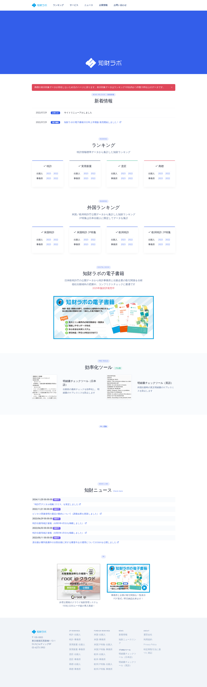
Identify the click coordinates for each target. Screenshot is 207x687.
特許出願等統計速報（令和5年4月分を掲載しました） (59, 523)
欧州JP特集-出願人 (103, 664)
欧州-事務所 (100, 659)
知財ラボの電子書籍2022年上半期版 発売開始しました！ (93, 122)
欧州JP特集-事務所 (103, 669)
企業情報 (103, 5)
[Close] (172, 87)
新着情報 (123, 634)
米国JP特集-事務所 (103, 649)
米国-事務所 (100, 639)
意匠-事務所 (75, 659)
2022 (56, 180)
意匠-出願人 (75, 654)
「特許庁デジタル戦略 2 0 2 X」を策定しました (56, 504)
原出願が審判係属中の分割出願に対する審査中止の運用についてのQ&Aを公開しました (75, 542)
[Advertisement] (104, 36)
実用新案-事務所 (77, 649)
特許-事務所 (75, 639)
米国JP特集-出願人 (103, 644)
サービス (74, 5)
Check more (118, 491)
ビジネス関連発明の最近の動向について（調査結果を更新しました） (67, 514)
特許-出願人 (75, 634)
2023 (48, 180)
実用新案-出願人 (77, 644)
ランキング (58, 5)
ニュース (88, 5)
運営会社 (148, 634)
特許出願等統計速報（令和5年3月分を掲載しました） (59, 533)
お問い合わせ (120, 5)
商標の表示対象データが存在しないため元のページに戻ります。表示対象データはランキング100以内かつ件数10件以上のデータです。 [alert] (103, 87)
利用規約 (148, 639)
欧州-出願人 (100, 654)
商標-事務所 (75, 669)
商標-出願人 (75, 664)
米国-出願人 (100, 634)
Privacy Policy (150, 644)
